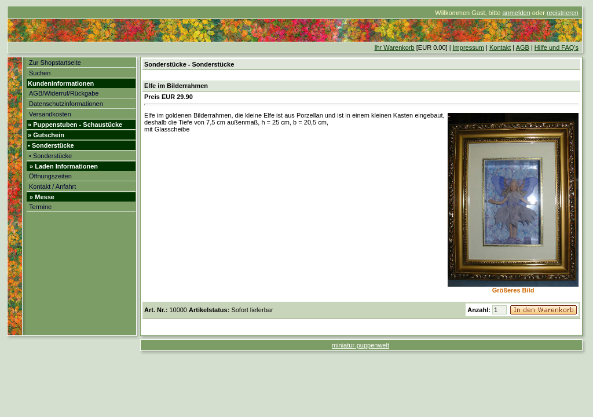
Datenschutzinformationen (66, 103)
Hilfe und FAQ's (557, 47)
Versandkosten (50, 114)
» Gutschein (46, 134)
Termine (40, 206)
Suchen (39, 73)
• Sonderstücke (51, 145)
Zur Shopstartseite (55, 62)
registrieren (563, 12)
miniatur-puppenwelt (360, 345)
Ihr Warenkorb (394, 47)
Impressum (468, 47)
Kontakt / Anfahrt (52, 186)
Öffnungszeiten (50, 176)
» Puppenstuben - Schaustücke (75, 124)
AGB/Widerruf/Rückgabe (63, 93)
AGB (522, 47)
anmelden (516, 12)
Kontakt (500, 47)
